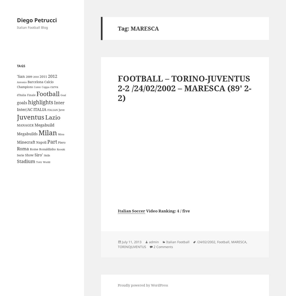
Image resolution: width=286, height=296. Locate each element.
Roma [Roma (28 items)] (23, 149)
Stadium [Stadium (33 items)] (26, 161)
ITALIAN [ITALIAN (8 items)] (52, 110)
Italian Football (178, 242)
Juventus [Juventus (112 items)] (30, 117)
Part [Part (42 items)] (52, 141)
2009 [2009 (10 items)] (29, 77)
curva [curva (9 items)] (54, 87)
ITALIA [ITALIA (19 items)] (39, 109)
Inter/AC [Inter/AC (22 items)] (24, 109)
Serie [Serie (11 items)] (20, 155)
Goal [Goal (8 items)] (63, 95)
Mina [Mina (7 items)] (61, 134)
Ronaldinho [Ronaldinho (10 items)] (47, 149)
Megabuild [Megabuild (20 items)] (44, 125)
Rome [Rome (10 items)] (34, 149)
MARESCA (238, 242)
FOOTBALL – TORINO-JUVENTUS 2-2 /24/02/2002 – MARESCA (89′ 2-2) (184, 88)
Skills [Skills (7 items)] (47, 155)
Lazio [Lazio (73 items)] (52, 117)
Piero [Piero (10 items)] (62, 142)
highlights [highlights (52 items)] (40, 102)
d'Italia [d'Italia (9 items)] (21, 95)
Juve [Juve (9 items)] (61, 110)
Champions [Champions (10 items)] (25, 87)
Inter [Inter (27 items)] (59, 102)
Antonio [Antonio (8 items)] (22, 82)
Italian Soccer (131, 211)
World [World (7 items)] (46, 162)
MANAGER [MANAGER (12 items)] (25, 125)
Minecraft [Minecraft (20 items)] (26, 142)
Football (223, 242)
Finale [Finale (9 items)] (31, 95)
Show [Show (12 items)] (29, 155)
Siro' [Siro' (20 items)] (39, 154)
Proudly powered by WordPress (143, 285)
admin (154, 242)
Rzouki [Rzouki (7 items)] (61, 149)
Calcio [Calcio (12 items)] (49, 82)
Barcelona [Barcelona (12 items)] (35, 82)
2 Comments (163, 247)
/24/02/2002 (206, 242)
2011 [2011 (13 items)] (43, 76)
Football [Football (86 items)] (48, 94)
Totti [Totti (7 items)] (39, 162)
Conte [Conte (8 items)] (37, 87)
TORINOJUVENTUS (132, 247)
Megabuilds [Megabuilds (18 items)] (27, 133)
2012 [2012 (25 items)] (52, 76)
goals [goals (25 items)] (22, 102)
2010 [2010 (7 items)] (36, 77)
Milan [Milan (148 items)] (48, 132)
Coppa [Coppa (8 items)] (45, 87)
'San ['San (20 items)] (21, 76)
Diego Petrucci (37, 20)
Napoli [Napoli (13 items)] (41, 142)
